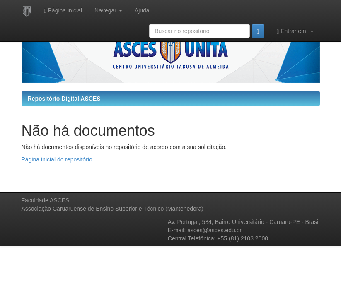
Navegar (108, 10)
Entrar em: (295, 31)
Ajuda (142, 10)
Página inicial (63, 10)
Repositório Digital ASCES (64, 98)
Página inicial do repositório (57, 159)
